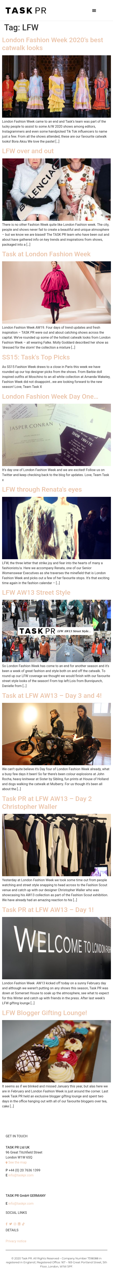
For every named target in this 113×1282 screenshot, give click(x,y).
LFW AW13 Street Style (36, 592)
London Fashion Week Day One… (50, 396)
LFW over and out (28, 151)
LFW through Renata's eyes (42, 489)
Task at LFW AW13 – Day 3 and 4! (52, 696)
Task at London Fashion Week (46, 254)
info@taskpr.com (20, 1175)
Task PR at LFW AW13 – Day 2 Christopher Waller (47, 803)
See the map (17, 1162)
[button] (94, 10)
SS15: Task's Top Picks (36, 357)
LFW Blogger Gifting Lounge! (44, 1013)
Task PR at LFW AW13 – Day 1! (48, 910)
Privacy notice (16, 1241)
